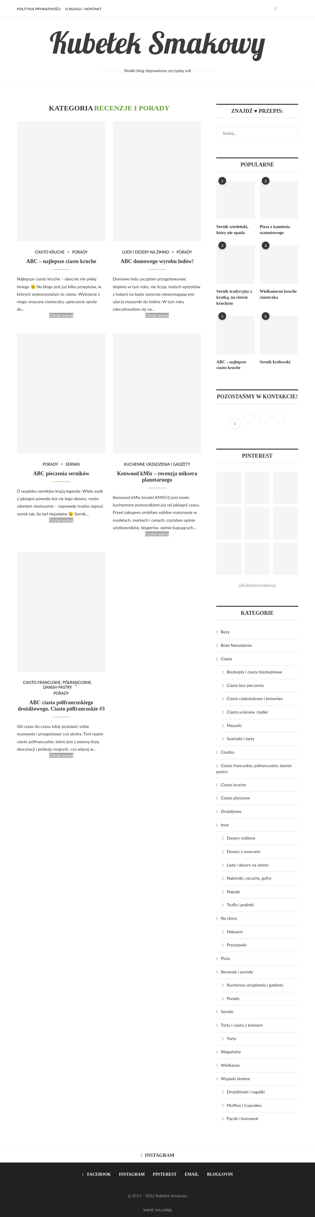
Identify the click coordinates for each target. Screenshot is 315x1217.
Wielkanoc (230, 1064)
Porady (80, 252)
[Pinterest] (265, 422)
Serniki (73, 464)
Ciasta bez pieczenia (245, 685)
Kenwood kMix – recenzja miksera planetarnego (157, 477)
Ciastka (227, 751)
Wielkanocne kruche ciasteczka (278, 294)
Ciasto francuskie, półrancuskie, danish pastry (57, 685)
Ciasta (226, 658)
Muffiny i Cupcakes (244, 1104)
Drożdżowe (231, 811)
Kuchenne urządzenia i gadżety (157, 464)
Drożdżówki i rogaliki (246, 1091)
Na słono (229, 917)
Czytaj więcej (61, 315)
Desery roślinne (241, 837)
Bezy (225, 631)
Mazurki (234, 725)
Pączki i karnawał (242, 1118)
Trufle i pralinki (240, 904)
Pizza (225, 957)
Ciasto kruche (49, 252)
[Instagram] (250, 422)
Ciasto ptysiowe (235, 797)
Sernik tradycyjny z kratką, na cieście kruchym (234, 297)
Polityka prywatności (39, 9)
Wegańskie (231, 1051)
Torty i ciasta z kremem (242, 1024)
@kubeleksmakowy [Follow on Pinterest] (257, 585)
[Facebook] (275, 9)
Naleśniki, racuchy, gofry (249, 877)
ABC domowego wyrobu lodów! (157, 262)
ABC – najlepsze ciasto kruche (61, 262)
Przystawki (236, 944)
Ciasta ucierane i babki (247, 711)
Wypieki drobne (235, 1078)
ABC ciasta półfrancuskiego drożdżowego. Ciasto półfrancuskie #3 (61, 706)
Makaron (235, 931)
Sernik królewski (275, 361)
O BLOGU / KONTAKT (83, 9)
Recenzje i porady (237, 971)
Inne (225, 824)
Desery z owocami (243, 851)
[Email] (190, 1174)
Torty (231, 1038)
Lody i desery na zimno (145, 252)
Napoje (233, 891)
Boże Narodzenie (236, 644)
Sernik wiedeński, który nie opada (232, 229)
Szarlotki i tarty (240, 738)
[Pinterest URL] (229, 487)
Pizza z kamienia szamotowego (275, 229)
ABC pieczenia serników (61, 474)
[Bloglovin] (279, 422)
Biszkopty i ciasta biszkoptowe (254, 671)
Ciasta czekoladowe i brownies (255, 698)
